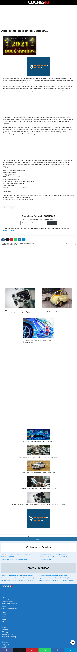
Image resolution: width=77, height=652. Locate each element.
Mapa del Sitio (5, 629)
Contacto (4, 647)
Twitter (3, 621)
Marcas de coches (6, 599)
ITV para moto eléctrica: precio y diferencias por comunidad (17, 575)
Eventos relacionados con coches (9, 603)
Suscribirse (52, 223)
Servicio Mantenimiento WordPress (10, 637)
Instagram (4, 618)
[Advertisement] (38, 16)
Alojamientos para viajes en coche (9, 608)
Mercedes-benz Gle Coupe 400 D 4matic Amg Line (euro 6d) (17, 554)
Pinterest (4, 619)
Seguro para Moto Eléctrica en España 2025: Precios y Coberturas (56, 578)
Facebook (4, 623)
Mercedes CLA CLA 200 (7, 556)
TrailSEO (13, 592)
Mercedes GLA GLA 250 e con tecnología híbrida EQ (52, 554)
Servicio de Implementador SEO (9, 636)
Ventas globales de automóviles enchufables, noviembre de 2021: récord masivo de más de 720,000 (18, 244)
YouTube (4, 616)
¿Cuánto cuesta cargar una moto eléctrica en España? (53, 575)
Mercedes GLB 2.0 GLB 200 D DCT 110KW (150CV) (52, 556)
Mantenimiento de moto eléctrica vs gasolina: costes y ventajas (18, 578)
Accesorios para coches (7, 601)
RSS (3, 631)
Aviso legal (4, 646)
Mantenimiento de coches (8, 604)
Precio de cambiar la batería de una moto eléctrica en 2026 (17, 580)
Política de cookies (6, 644)
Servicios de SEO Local (7, 634)
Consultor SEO (5, 632)
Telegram (4, 614)
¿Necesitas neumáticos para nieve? (66, 244)
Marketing (4, 606)
